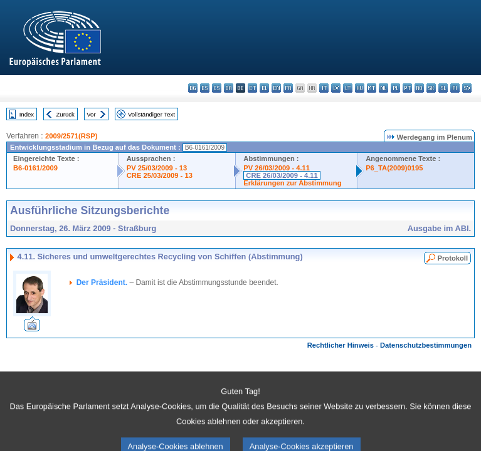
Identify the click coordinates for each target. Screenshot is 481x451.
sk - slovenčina (431, 88)
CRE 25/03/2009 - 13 (160, 175)
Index (26, 114)
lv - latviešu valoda (336, 88)
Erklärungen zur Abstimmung (292, 183)
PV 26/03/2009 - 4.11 (276, 168)
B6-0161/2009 (35, 168)
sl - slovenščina (443, 88)
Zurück (65, 114)
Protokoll (453, 258)
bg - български (193, 88)
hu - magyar (359, 88)
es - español (204, 88)
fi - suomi (455, 88)
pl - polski (395, 88)
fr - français (288, 88)
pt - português (407, 88)
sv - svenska (467, 88)
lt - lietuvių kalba (347, 88)
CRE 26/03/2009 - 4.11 (281, 175)
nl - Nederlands (383, 88)
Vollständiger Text (151, 114)
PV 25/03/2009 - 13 (157, 168)
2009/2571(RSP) (71, 136)
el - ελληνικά (264, 88)
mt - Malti (371, 88)
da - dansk (228, 88)
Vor (91, 114)
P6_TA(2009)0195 (394, 168)
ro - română (419, 88)
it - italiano (324, 88)
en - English (276, 88)
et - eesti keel (252, 88)
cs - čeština (216, 88)
